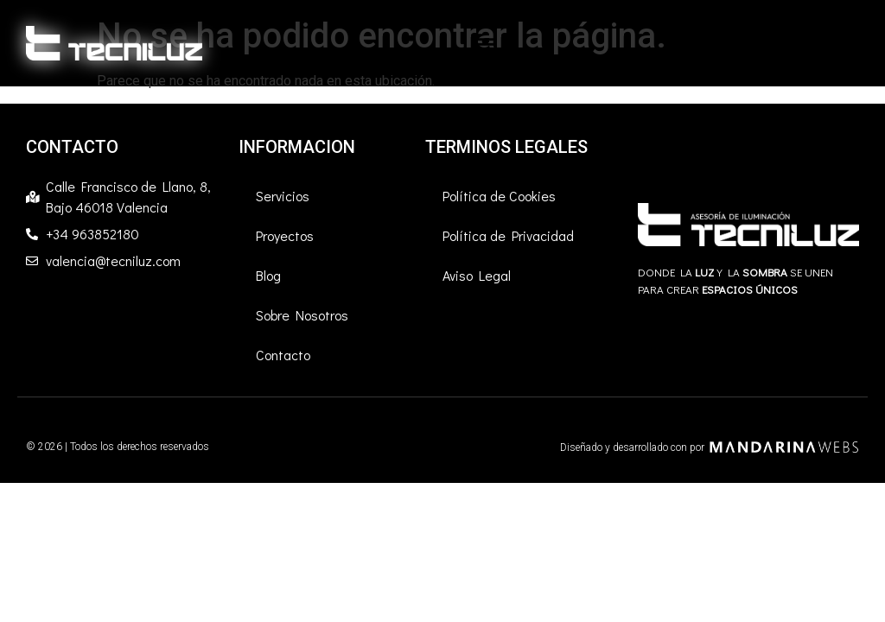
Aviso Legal (476, 275)
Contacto (283, 355)
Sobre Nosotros (302, 315)
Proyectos (285, 235)
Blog (268, 275)
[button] (485, 43)
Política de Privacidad (508, 235)
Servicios (282, 196)
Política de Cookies (499, 196)
